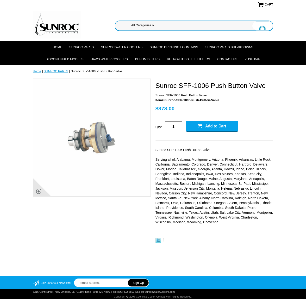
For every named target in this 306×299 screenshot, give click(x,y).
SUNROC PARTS (81, 47)
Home (57, 47)
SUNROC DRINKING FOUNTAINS (174, 47)
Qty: (159, 127)
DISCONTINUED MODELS (64, 59)
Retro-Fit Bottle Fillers (188, 59)
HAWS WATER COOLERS (109, 59)
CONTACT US (227, 59)
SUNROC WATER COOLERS (122, 47)
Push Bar (252, 59)
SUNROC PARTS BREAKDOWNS (229, 47)
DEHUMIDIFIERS (147, 59)
